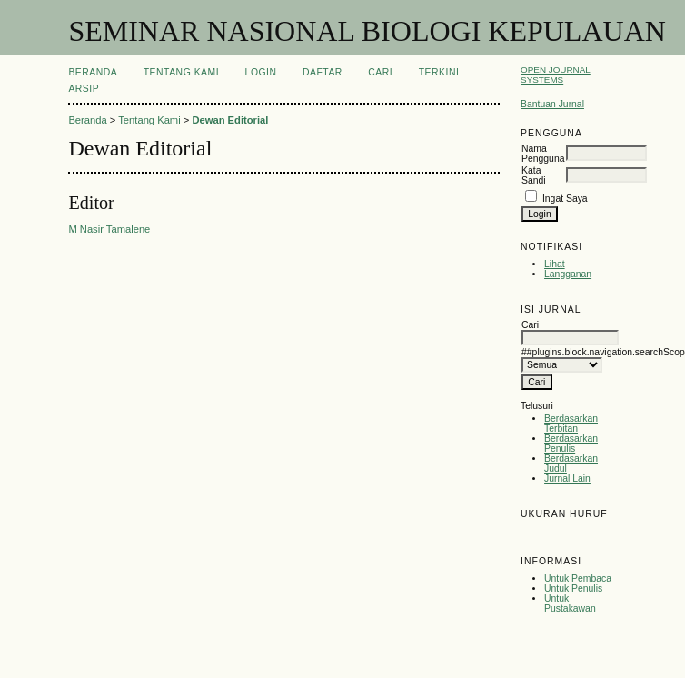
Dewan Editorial (230, 120)
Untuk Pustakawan (570, 603)
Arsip (83, 89)
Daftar (322, 72)
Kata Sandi (533, 175)
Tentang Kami (181, 72)
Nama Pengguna (542, 154)
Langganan (567, 274)
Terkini (439, 72)
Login (261, 72)
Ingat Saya (565, 199)
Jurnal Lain (567, 479)
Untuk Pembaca (577, 578)
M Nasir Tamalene (109, 229)
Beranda (92, 72)
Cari (380, 72)
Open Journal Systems (556, 75)
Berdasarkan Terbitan (571, 424)
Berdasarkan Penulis (571, 444)
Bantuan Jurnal (552, 104)
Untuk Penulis (573, 588)
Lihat (554, 264)
